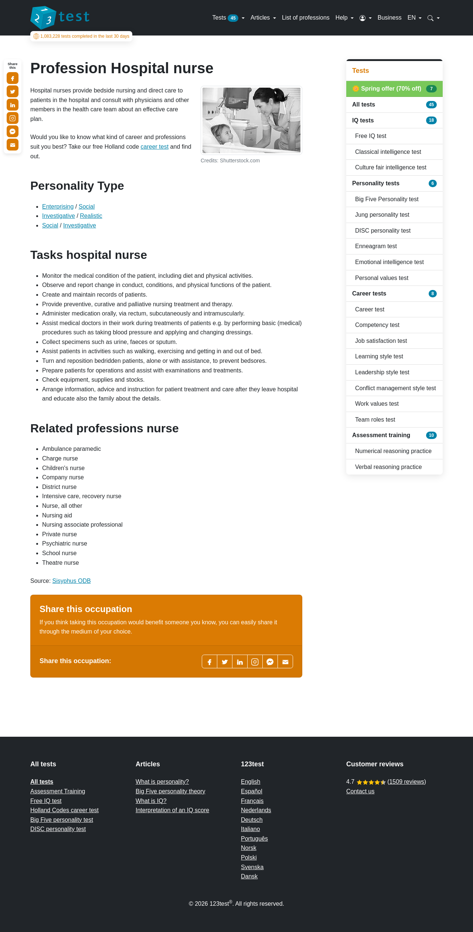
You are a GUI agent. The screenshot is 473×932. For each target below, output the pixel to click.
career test (155, 146)
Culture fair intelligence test (390, 167)
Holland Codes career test (64, 810)
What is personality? (162, 782)
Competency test (377, 325)
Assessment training (394, 435)
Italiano (250, 829)
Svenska (252, 867)
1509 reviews (406, 782)
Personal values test (381, 278)
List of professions (306, 17)
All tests (394, 104)
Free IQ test (370, 136)
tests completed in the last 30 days (81, 36)
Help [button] (342, 17)
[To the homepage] (59, 18)
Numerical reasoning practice (393, 451)
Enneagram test (376, 246)
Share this (13, 66)
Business (390, 17)
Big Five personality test (61, 820)
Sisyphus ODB (71, 581)
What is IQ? (151, 801)
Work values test (377, 404)
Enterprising (58, 206)
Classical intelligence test (388, 152)
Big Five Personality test (387, 199)
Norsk (248, 848)
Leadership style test (382, 372)
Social (87, 206)
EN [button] (413, 17)
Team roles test (375, 419)
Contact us (360, 791)
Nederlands (256, 810)
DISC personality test (383, 230)
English (250, 782)
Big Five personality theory (170, 791)
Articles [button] (261, 17)
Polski (249, 857)
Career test (369, 309)
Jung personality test (382, 215)
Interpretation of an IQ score (172, 810)
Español (251, 791)
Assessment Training (57, 791)
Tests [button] (226, 18)
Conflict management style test (395, 388)
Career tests (394, 293)
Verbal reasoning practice (388, 467)
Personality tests (394, 183)
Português (254, 838)
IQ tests (394, 120)
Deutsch (252, 820)
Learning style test (379, 356)
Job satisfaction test (381, 341)
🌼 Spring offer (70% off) (394, 88)
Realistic (91, 216)
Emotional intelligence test (389, 262)
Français (252, 801)
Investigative (58, 216)
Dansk (249, 876)
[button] (366, 18)
